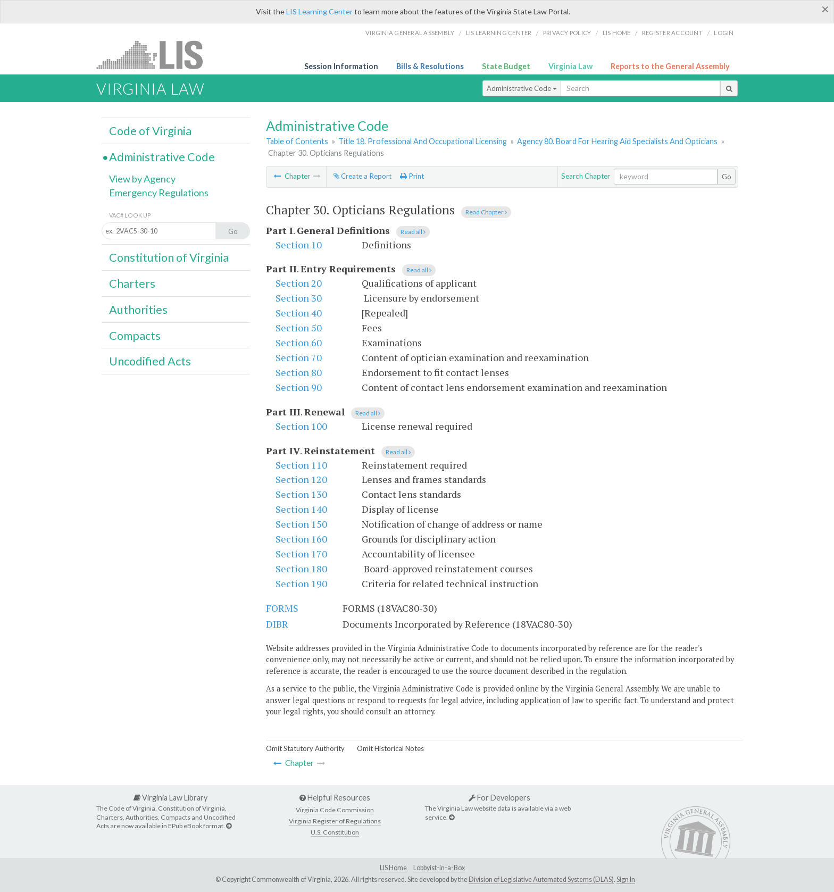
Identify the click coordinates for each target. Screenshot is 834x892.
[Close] (825, 9)
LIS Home (393, 868)
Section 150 (301, 524)
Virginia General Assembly (409, 32)
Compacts (135, 336)
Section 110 (301, 464)
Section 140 (301, 509)
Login (723, 32)
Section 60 (299, 342)
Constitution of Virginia (169, 257)
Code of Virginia (150, 131)
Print (412, 176)
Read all (413, 232)
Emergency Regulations (158, 192)
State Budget (506, 66)
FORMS (282, 608)
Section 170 (301, 553)
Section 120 (301, 479)
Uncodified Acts (150, 361)
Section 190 (301, 583)
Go (726, 176)
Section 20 (299, 283)
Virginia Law (570, 66)
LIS (155, 54)
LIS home (617, 32)
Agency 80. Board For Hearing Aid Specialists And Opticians (617, 141)
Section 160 (301, 538)
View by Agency (142, 179)
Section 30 (299, 297)
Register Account (672, 32)
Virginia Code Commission (335, 810)
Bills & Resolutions (430, 66)
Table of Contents (297, 141)
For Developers (499, 797)
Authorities (138, 309)
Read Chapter (486, 212)
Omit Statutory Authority (305, 748)
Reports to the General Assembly (670, 66)
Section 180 (301, 568)
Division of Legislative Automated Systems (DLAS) (541, 879)
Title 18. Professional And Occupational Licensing (422, 141)
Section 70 (299, 357)
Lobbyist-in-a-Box (439, 868)
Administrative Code (522, 88)
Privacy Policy (567, 32)
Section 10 (299, 244)
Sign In (625, 879)
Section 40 (299, 312)
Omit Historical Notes (390, 748)
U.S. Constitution (335, 832)
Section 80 (299, 372)
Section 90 (299, 387)
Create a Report (362, 176)
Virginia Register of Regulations (335, 821)
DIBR (277, 624)
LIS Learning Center (319, 11)
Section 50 (299, 327)
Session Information (341, 66)
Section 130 (301, 494)
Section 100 (301, 426)
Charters (132, 283)
